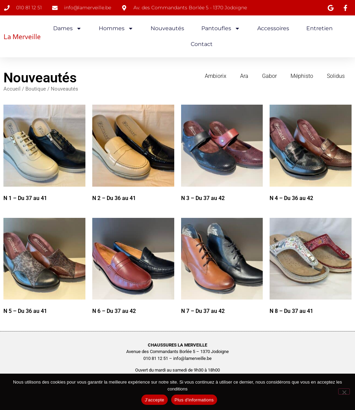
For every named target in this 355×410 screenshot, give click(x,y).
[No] (344, 391)
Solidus (336, 76)
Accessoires (273, 28)
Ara (244, 76)
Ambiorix (215, 76)
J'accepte (154, 399)
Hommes (116, 28)
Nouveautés (167, 28)
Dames (67, 28)
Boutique (35, 89)
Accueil (12, 89)
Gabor (269, 76)
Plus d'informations (194, 399)
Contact (202, 44)
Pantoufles (220, 28)
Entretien (319, 28)
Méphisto (302, 76)
